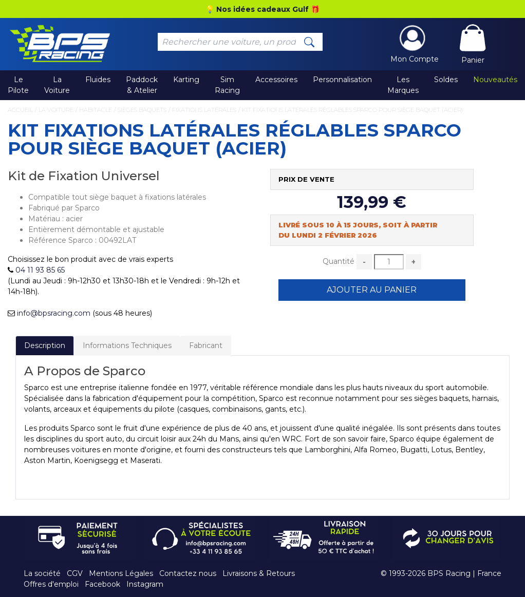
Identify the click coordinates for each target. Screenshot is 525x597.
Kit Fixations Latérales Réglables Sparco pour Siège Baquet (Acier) (352, 109)
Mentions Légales (121, 573)
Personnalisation (342, 79)
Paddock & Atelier (142, 85)
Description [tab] (44, 345)
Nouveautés (495, 79)
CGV (75, 573)
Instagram (144, 584)
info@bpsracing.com (53, 313)
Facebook (102, 584)
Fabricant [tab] (205, 345)
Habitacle (95, 109)
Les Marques (403, 85)
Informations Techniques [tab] (127, 345)
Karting (186, 79)
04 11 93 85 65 (40, 270)
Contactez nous (187, 573)
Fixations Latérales (204, 109)
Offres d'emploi (51, 584)
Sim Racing (227, 85)
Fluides (97, 79)
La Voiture (57, 85)
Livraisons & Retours (258, 573)
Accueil (20, 109)
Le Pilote (18, 85)
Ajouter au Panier (372, 290)
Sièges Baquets (142, 109)
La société (42, 573)
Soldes (446, 79)
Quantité (338, 261)
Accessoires (276, 79)
